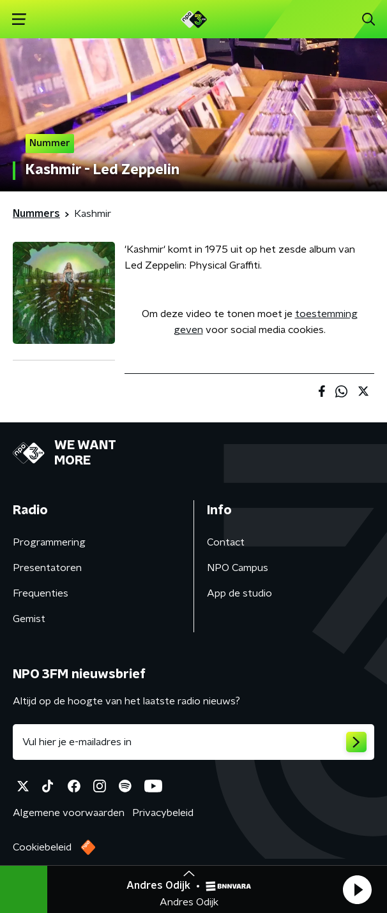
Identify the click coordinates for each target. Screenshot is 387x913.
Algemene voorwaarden (69, 813)
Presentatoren (47, 568)
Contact (226, 542)
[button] (357, 889)
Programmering (49, 542)
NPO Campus (237, 568)
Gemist (29, 619)
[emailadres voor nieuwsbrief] (193, 742)
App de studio (239, 593)
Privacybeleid (163, 813)
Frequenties (40, 593)
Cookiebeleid (42, 847)
